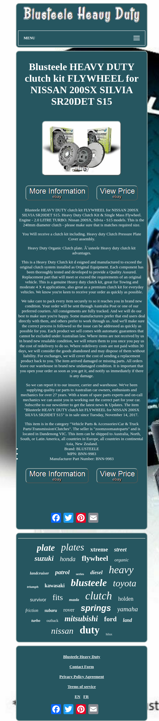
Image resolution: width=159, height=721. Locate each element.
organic (122, 559)
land (127, 620)
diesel (96, 572)
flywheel (95, 558)
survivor (38, 599)
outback (52, 620)
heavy (121, 569)
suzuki (44, 558)
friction (32, 610)
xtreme (99, 549)
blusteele (89, 582)
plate (46, 548)
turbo (35, 620)
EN (77, 696)
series (80, 574)
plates (72, 547)
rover (68, 610)
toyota (124, 583)
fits (58, 597)
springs (96, 608)
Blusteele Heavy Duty (81, 656)
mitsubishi (81, 618)
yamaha (127, 609)
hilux (109, 634)
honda (67, 558)
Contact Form (81, 666)
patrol (62, 572)
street (120, 549)
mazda (74, 600)
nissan (62, 631)
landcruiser (39, 573)
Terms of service (82, 686)
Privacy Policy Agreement (81, 676)
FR (86, 696)
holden (125, 599)
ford (110, 619)
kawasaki (55, 585)
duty (90, 630)
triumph (33, 587)
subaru (50, 610)
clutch (98, 596)
